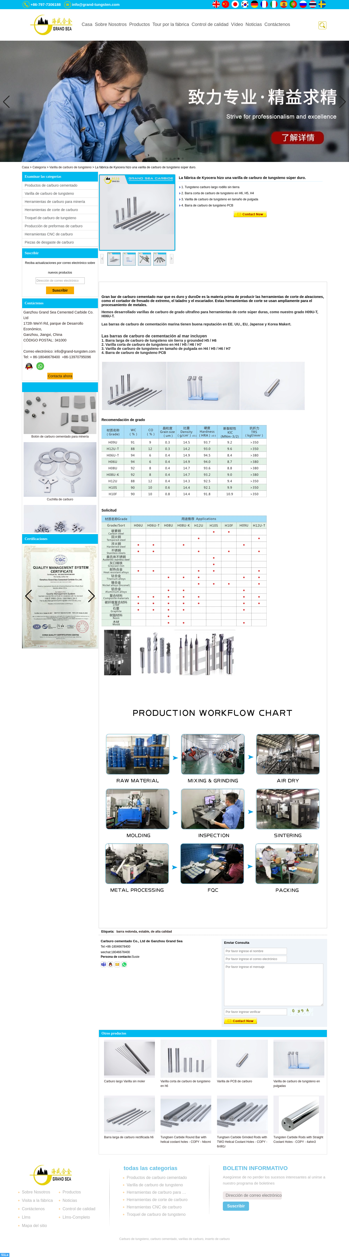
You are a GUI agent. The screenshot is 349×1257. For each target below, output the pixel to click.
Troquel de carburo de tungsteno (50, 218)
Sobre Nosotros (111, 24)
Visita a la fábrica (37, 1200)
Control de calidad (210, 24)
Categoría (39, 167)
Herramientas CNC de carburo (49, 234)
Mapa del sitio (34, 1225)
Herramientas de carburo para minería (55, 202)
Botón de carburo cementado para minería (60, 439)
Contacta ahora (60, 376)
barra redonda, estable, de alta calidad (144, 931)
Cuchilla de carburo (60, 502)
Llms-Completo (76, 1217)
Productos (139, 24)
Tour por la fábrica (170, 24)
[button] (166, 159)
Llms (26, 1217)
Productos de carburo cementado (51, 185)
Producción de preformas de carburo (53, 226)
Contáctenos (277, 24)
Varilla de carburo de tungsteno (70, 167)
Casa (87, 24)
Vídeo (237, 24)
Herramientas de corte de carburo (51, 210)
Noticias (253, 24)
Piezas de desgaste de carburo (49, 242)
